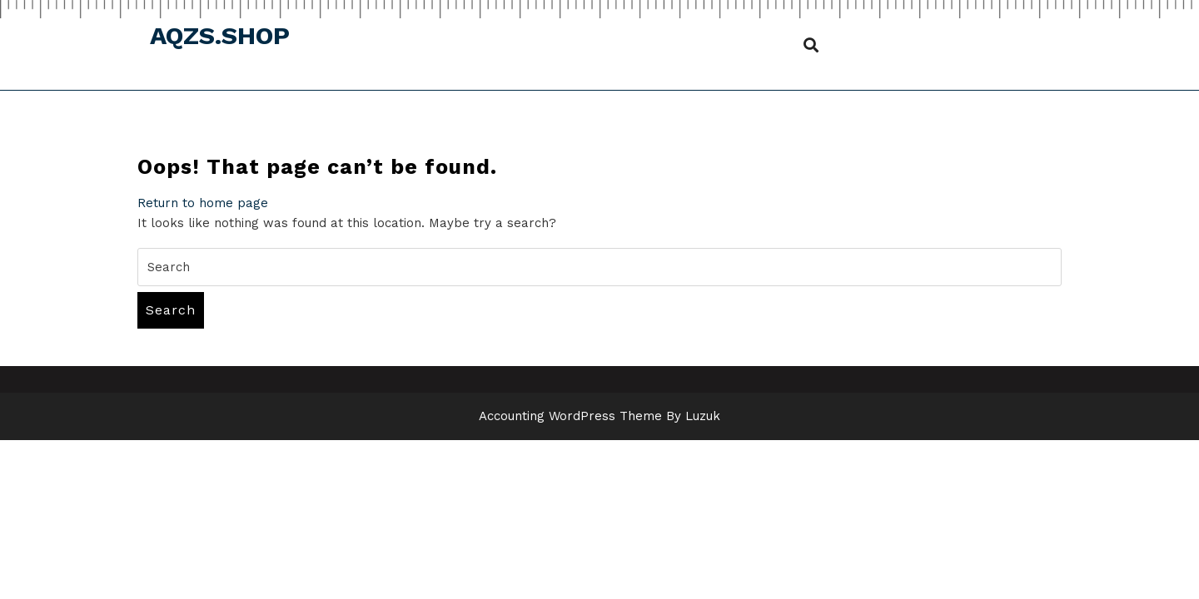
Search (171, 310)
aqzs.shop (220, 35)
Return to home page (202, 203)
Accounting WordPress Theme (570, 415)
